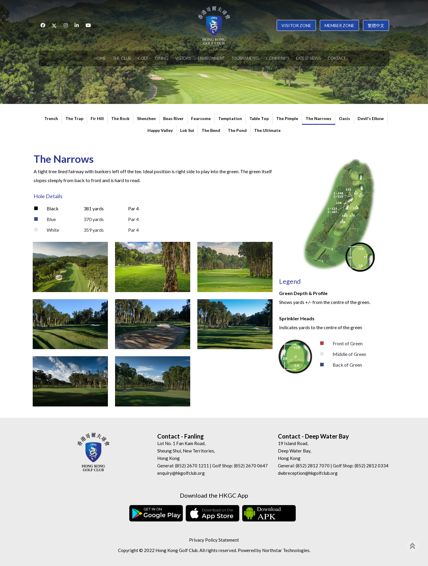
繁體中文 (376, 25)
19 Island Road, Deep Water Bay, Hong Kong (294, 451)
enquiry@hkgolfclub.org (181, 473)
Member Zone (339, 25)
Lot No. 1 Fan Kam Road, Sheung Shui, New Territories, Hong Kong (186, 451)
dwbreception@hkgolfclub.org (308, 473)
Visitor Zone (296, 25)
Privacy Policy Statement (214, 540)
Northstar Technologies (285, 550)
